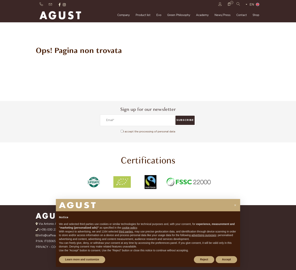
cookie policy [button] (129, 227)
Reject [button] (204, 259)
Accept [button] (226, 259)
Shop (256, 15)
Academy (202, 15)
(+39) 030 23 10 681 (52, 229)
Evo (158, 15)
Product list (143, 15)
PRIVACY (42, 247)
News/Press (222, 15)
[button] (235, 205)
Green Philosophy (178, 15)
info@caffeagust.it (51, 235)
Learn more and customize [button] (82, 259)
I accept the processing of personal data (149, 131)
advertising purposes (203, 235)
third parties (126, 231)
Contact (241, 15)
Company (123, 15)
